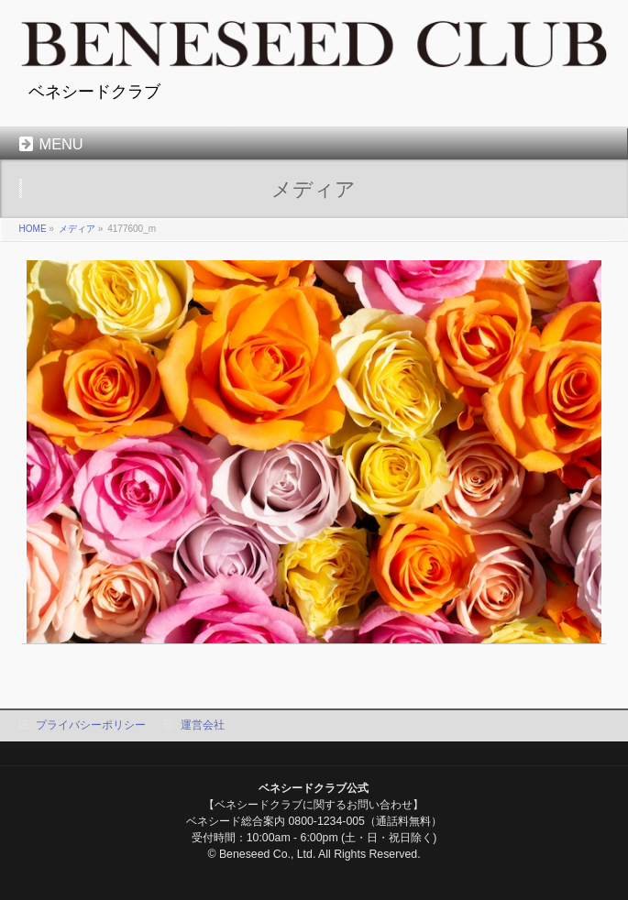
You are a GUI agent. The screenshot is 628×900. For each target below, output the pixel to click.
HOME (33, 229)
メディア (77, 229)
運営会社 (203, 725)
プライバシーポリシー (91, 725)
